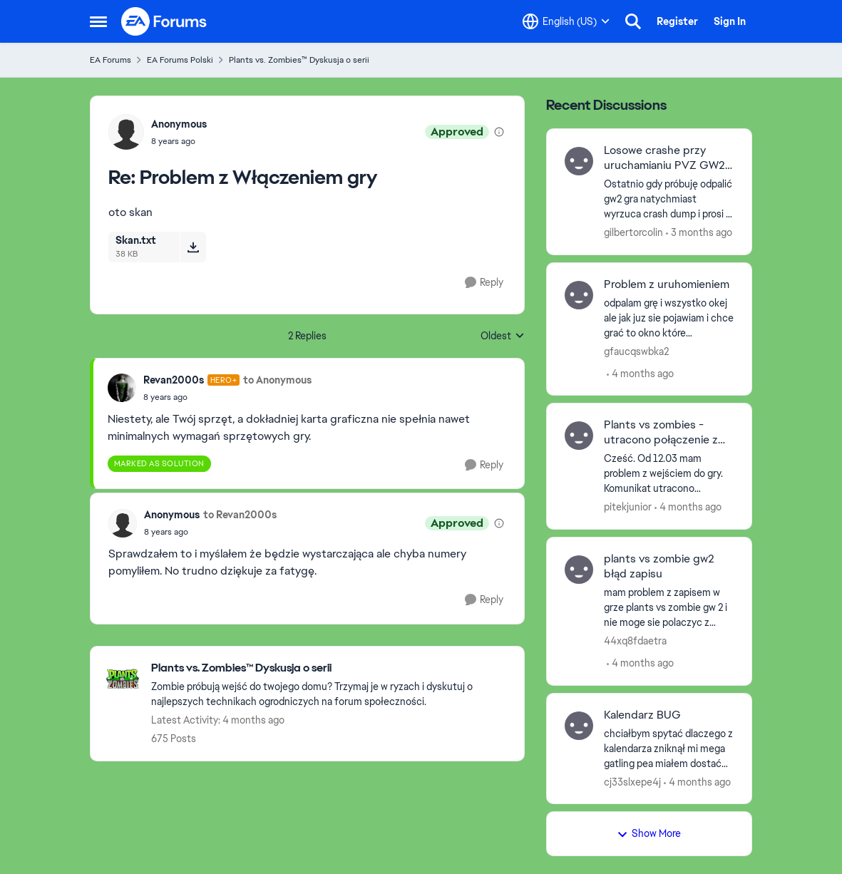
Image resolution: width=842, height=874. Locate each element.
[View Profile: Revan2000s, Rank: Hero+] (122, 388)
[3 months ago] (699, 232)
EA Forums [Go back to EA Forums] (110, 60)
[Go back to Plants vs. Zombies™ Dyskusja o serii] (330, 668)
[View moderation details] (499, 132)
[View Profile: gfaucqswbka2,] (579, 295)
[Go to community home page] (164, 21)
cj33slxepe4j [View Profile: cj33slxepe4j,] (632, 781)
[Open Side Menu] (98, 21)
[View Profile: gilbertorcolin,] (579, 161)
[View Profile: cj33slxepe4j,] (579, 725)
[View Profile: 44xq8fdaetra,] (579, 569)
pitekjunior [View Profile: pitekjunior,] (628, 506)
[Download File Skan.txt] (193, 247)
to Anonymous (277, 380)
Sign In (730, 21)
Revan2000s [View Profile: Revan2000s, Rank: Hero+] (173, 380)
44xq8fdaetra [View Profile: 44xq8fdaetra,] (635, 640)
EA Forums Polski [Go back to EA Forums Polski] (180, 60)
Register (677, 21)
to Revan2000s (240, 514)
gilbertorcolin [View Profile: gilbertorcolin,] (633, 232)
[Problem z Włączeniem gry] (179, 141)
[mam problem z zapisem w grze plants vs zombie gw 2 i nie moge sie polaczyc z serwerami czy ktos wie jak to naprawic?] (669, 607)
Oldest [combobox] (503, 336)
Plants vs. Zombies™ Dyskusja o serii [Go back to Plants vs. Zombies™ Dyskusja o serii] (299, 60)
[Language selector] (566, 21)
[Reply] (484, 282)
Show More (649, 833)
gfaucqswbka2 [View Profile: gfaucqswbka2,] (636, 350)
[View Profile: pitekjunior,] (579, 435)
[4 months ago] (640, 373)
